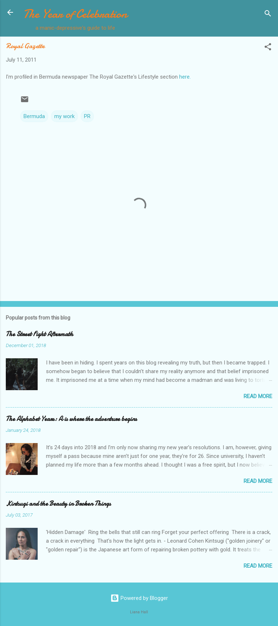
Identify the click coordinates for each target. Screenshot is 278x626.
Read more (258, 396)
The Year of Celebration (75, 14)
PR (87, 116)
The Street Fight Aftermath (39, 334)
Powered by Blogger (139, 598)
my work (64, 116)
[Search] (268, 15)
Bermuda (34, 116)
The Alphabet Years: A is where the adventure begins (71, 418)
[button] (268, 48)
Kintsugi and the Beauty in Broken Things (58, 503)
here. (185, 77)
